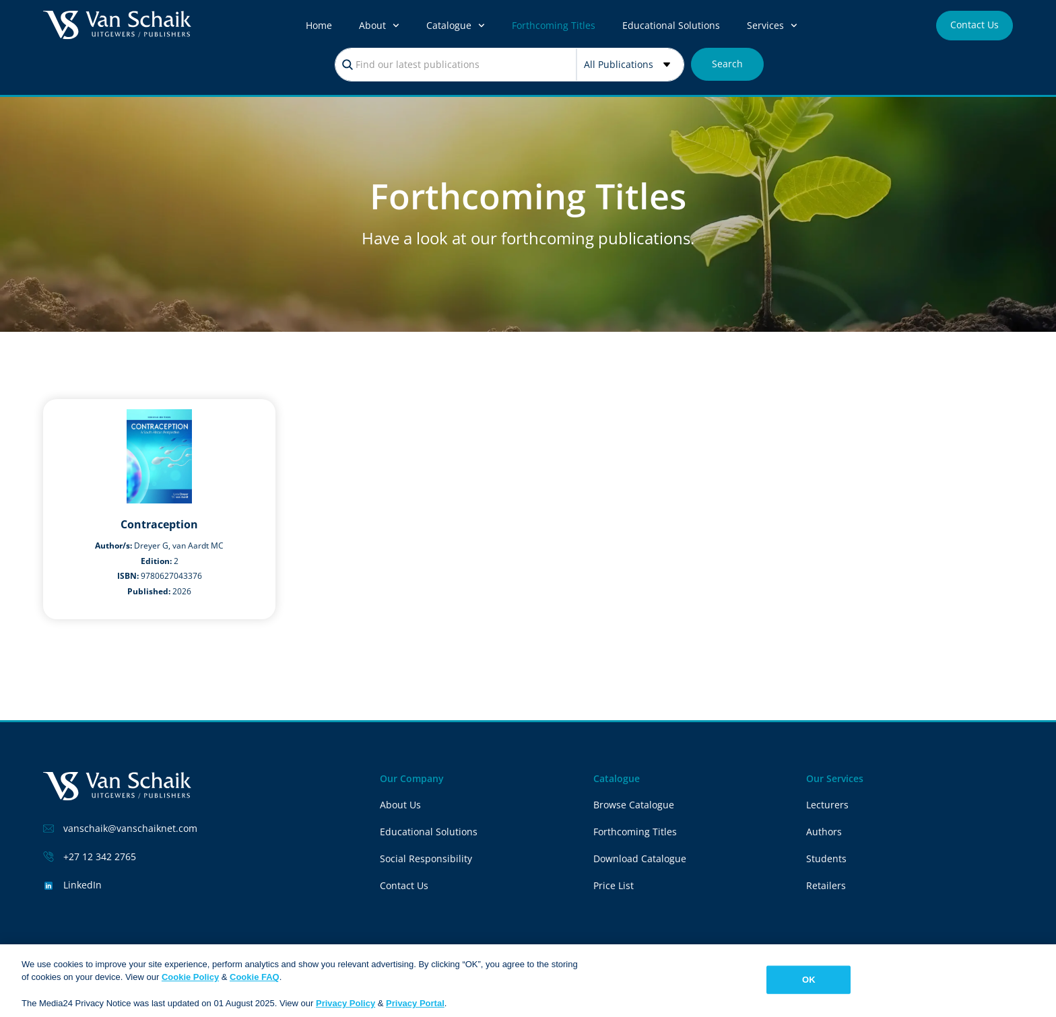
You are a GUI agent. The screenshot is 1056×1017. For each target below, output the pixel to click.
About (379, 25)
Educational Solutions (671, 25)
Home (319, 25)
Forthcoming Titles (553, 25)
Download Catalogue (639, 858)
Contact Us (404, 885)
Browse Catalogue (633, 804)
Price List (613, 885)
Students (826, 858)
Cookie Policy (190, 978)
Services (772, 25)
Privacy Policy (345, 1004)
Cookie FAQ (254, 978)
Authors (824, 831)
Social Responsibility (426, 858)
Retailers (826, 885)
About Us (400, 804)
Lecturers (827, 804)
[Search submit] (727, 64)
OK (809, 980)
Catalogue (455, 25)
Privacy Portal (415, 1004)
